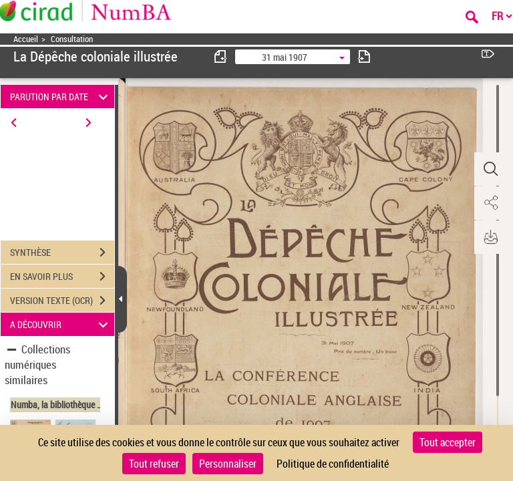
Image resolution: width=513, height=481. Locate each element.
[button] (489, 169)
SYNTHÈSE (62, 252)
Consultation (72, 39)
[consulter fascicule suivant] (364, 56)
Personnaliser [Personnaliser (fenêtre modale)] (227, 463)
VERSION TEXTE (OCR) (62, 300)
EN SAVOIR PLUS (62, 276)
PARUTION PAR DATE (61, 96)
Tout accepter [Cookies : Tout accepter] (447, 442)
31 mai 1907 (284, 57)
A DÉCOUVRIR (61, 324)
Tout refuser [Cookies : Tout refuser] (154, 463)
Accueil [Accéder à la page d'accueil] (25, 39)
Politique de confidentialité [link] (333, 463)
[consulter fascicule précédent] (221, 56)
